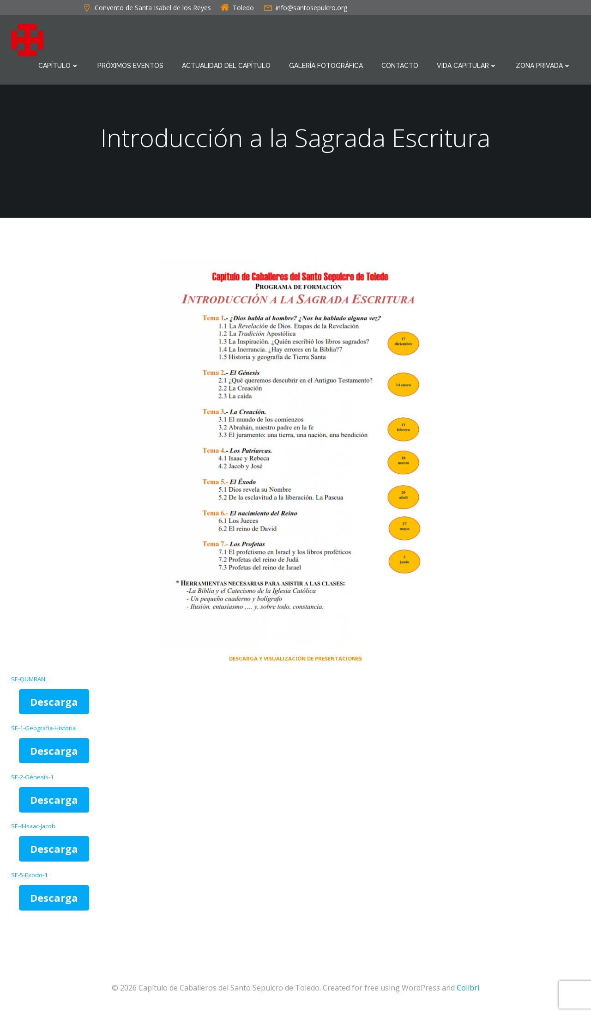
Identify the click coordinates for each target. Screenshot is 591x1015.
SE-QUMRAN (28, 679)
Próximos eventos (130, 65)
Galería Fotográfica (326, 65)
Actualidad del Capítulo (226, 65)
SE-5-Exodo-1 (29, 875)
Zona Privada (543, 65)
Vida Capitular (467, 65)
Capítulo (58, 65)
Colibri (468, 988)
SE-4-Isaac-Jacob (33, 826)
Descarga (54, 702)
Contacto (399, 65)
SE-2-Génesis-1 (32, 777)
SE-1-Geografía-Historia (43, 728)
